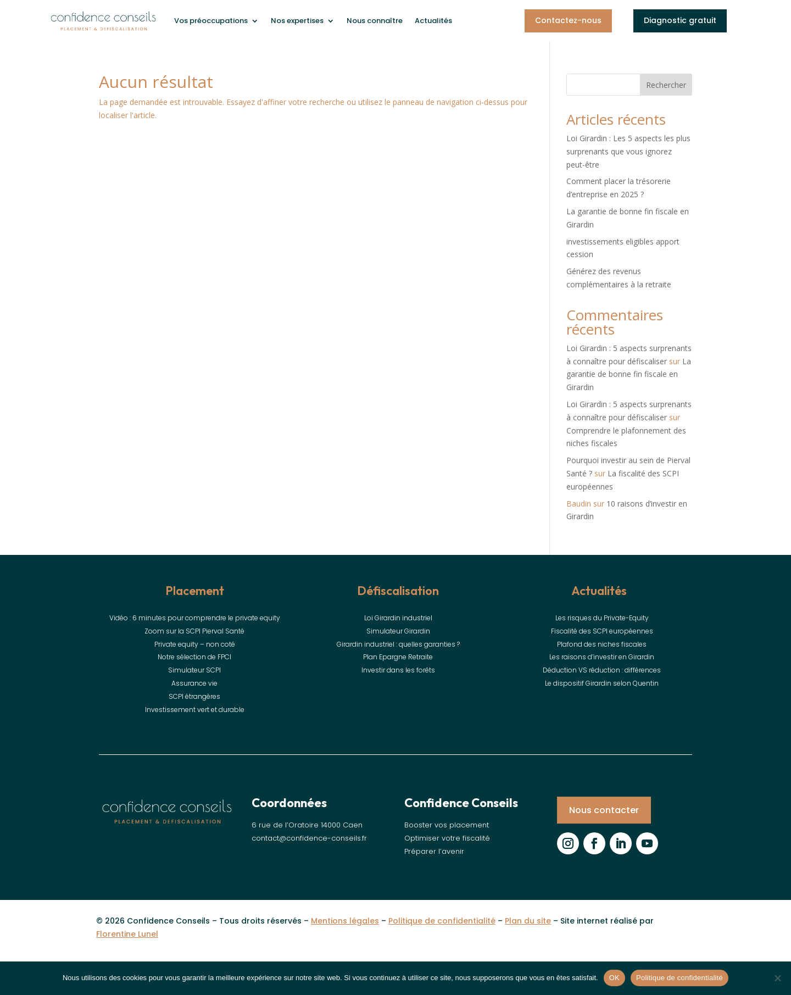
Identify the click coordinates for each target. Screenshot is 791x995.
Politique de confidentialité (679, 978)
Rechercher (666, 85)
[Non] (777, 977)
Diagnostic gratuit (680, 20)
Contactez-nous (568, 20)
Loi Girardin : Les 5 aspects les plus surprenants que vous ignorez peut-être (628, 151)
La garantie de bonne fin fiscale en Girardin (628, 374)
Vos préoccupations (211, 20)
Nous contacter (604, 810)
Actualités (433, 20)
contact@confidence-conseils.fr (309, 838)
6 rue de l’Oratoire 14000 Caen (307, 825)
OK (614, 978)
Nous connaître (375, 20)
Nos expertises (297, 20)
